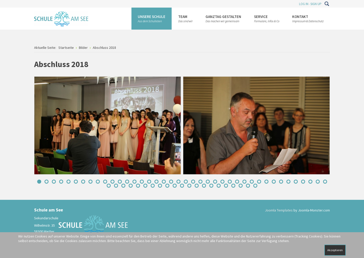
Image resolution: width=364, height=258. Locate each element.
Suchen (327, 4)
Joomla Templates (279, 210)
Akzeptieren (335, 250)
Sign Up (316, 4)
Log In (303, 4)
